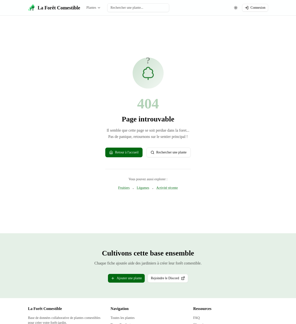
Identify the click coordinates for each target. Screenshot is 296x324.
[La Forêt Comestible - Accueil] (54, 8)
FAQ (196, 318)
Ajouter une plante (126, 278)
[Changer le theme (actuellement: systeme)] (235, 7)
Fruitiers (123, 188)
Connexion (255, 8)
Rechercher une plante (169, 152)
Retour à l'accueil (123, 152)
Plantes (93, 8)
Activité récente (167, 188)
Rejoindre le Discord (169, 279)
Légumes (143, 188)
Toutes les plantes (123, 318)
